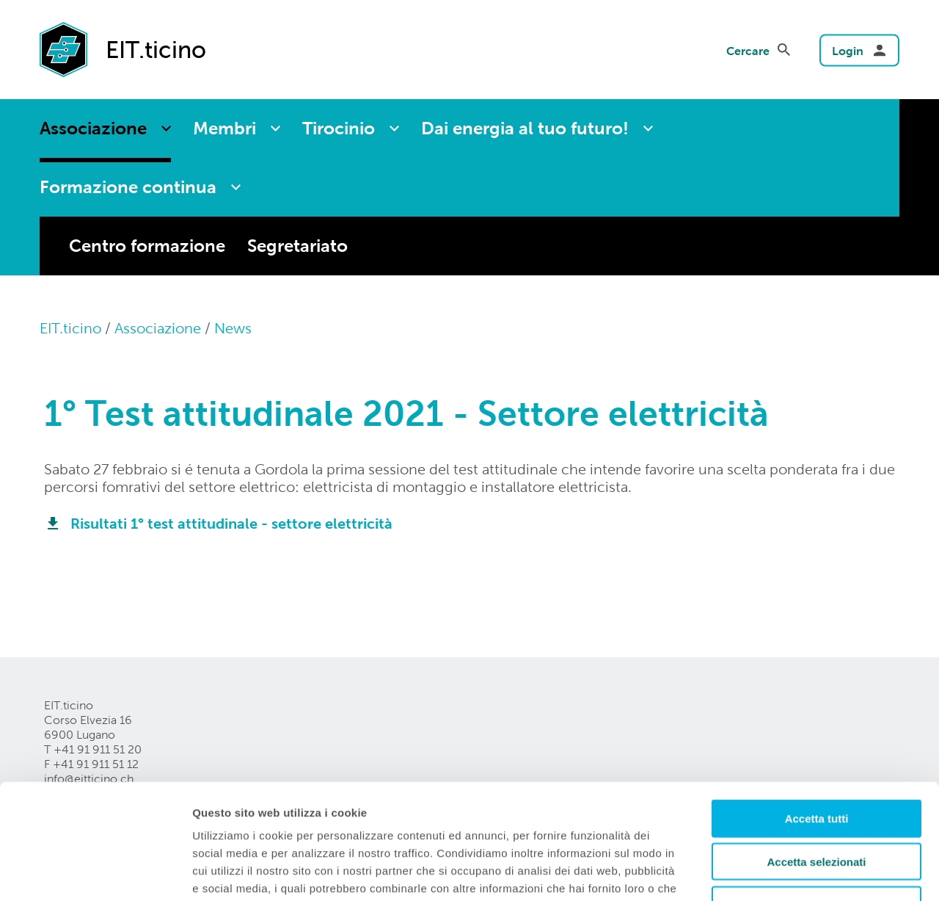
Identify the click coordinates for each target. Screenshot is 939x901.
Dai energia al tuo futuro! (525, 128)
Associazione (93, 128)
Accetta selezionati (816, 764)
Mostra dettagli (771, 872)
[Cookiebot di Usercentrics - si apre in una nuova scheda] (95, 872)
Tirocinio (338, 128)
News (233, 328)
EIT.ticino (70, 328)
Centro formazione (147, 246)
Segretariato (297, 246)
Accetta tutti (817, 720)
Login (847, 50)
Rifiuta (817, 807)
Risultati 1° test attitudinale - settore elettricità (231, 523)
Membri (224, 128)
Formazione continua (128, 187)
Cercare (748, 50)
